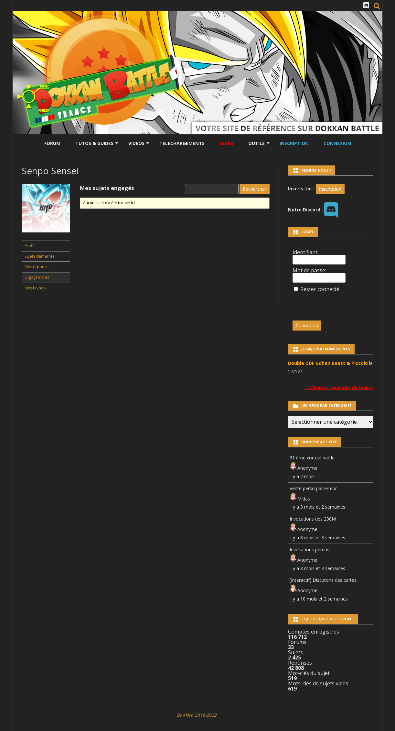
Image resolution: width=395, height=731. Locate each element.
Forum (52, 143)
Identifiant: (305, 252)
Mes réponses (37, 266)
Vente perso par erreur (313, 488)
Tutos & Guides (94, 143)
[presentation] (337, 303)
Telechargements (182, 143)
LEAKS (226, 143)
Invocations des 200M (313, 519)
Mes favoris (35, 288)
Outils (256, 143)
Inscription (294, 143)
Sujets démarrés (39, 256)
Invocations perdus (309, 549)
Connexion (337, 143)
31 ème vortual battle (312, 458)
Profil (29, 245)
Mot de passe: (309, 270)
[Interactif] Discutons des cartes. (324, 580)
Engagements (37, 277)
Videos (136, 143)
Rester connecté (319, 289)
